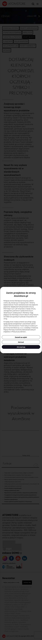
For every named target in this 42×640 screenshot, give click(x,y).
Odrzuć (21, 342)
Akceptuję (21, 347)
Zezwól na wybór (21, 337)
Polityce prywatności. (19, 332)
